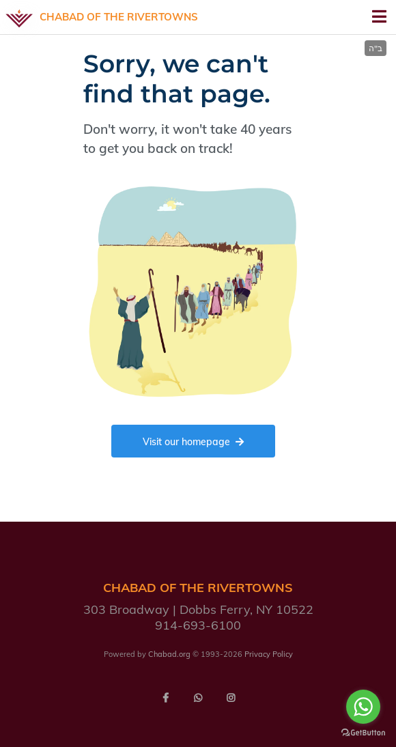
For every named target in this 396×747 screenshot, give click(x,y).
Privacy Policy (268, 654)
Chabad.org (169, 654)
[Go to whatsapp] (363, 707)
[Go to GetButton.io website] (363, 733)
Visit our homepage (193, 442)
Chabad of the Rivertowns (119, 16)
